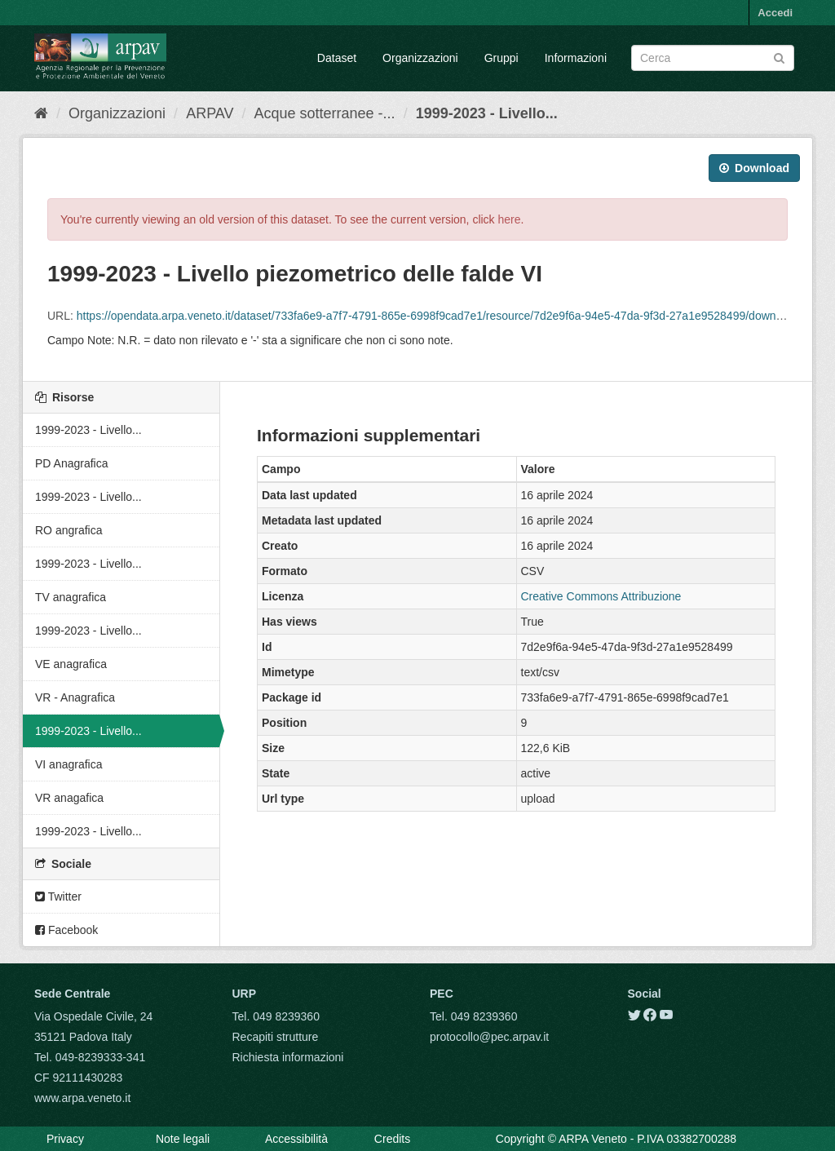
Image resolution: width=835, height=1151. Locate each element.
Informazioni (576, 57)
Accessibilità (296, 1138)
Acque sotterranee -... (324, 113)
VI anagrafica (69, 764)
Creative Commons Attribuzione (601, 596)
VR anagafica (69, 797)
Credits (392, 1138)
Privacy (65, 1138)
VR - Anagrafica (75, 697)
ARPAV (209, 113)
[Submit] (779, 57)
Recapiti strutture (275, 1036)
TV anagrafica (70, 597)
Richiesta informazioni (288, 1057)
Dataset (336, 57)
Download (754, 168)
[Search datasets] (712, 58)
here (509, 219)
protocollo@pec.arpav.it (489, 1036)
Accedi (775, 13)
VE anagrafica (71, 664)
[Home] (41, 113)
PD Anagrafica (71, 463)
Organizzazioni (420, 57)
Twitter (58, 896)
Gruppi (501, 57)
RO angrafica (68, 530)
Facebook (66, 929)
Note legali (183, 1138)
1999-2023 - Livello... (487, 113)
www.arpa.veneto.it (82, 1098)
